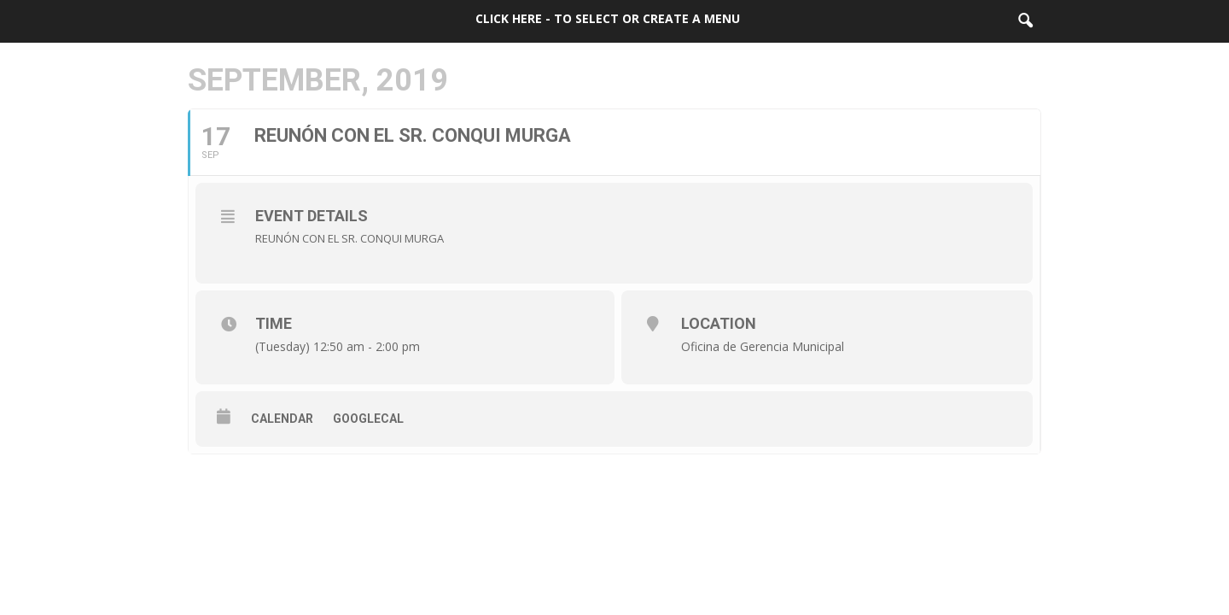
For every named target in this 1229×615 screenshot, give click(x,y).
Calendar (282, 418)
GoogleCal (368, 418)
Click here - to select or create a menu (607, 18)
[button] (1025, 21)
